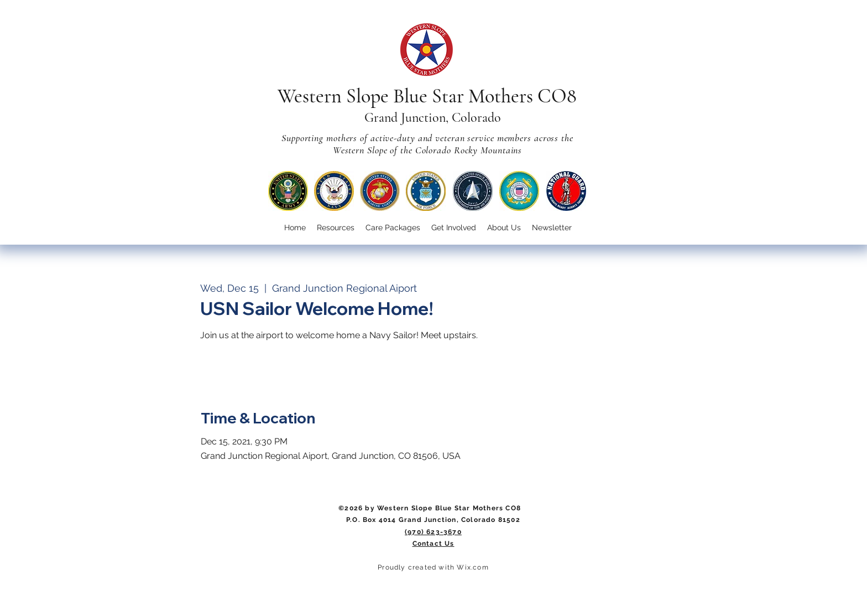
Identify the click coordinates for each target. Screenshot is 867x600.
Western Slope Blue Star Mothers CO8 (427, 96)
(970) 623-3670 (433, 532)
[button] (454, 227)
